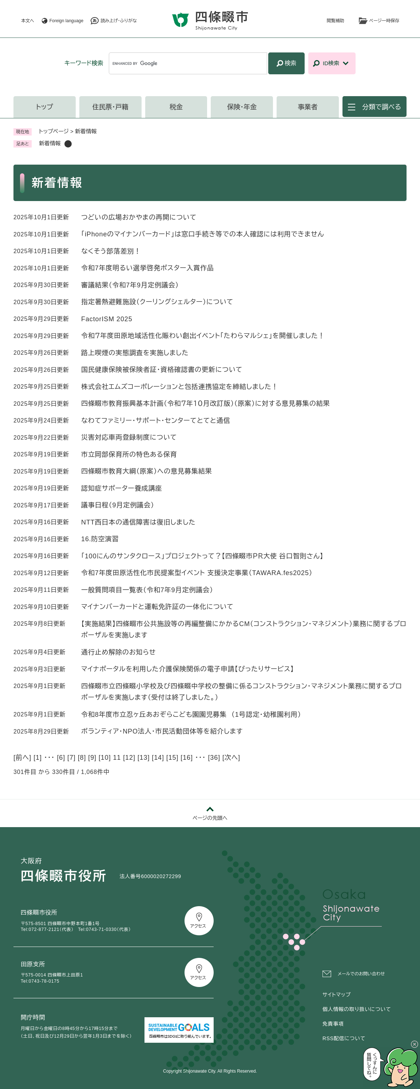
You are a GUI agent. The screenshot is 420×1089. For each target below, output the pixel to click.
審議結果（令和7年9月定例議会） (130, 285)
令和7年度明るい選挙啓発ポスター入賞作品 (147, 268)
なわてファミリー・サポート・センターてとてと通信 (155, 420)
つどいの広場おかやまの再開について (139, 217)
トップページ (54, 131)
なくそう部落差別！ (111, 251)
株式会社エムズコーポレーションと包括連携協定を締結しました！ (179, 386)
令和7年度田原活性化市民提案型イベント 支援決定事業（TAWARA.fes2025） (197, 573)
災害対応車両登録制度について (129, 437)
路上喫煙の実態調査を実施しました (135, 353)
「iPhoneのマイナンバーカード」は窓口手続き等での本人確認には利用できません (202, 234)
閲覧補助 (335, 20)
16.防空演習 (100, 539)
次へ (231, 757)
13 (144, 757)
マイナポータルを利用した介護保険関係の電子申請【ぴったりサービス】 (187, 669)
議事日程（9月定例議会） (117, 505)
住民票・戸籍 (110, 107)
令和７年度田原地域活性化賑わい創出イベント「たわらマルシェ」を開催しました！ (203, 335)
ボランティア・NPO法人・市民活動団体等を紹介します (162, 731)
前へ (22, 757)
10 (105, 757)
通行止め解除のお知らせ (118, 652)
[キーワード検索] (188, 63)
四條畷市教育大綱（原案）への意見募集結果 (146, 471)
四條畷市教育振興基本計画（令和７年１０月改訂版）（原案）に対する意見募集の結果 (205, 403)
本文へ (27, 20)
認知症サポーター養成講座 (121, 488)
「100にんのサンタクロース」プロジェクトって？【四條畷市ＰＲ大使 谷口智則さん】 (202, 556)
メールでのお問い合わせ (361, 973)
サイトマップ (336, 995)
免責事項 (333, 1024)
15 (173, 757)
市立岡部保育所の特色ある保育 (129, 454)
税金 (176, 107)
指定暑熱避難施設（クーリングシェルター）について (157, 302)
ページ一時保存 (384, 20)
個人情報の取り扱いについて (356, 1009)
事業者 (308, 107)
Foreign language (66, 20)
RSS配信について (343, 1038)
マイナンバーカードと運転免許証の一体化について (157, 606)
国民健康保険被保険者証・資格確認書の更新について (161, 369)
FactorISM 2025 (106, 319)
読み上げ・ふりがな (118, 20)
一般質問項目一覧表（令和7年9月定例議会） (147, 590)
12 (129, 757)
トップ (44, 107)
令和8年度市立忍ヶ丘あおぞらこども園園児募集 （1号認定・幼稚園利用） (191, 714)
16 (187, 757)
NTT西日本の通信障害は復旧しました (138, 522)
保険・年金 (242, 107)
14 (158, 757)
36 (214, 757)
